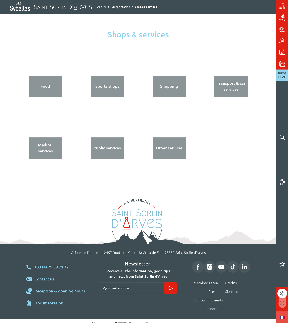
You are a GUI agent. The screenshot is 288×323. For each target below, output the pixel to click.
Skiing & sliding (248, 17)
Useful (248, 64)
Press (212, 291)
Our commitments (208, 300)
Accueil (102, 6)
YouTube (221, 267)
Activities (248, 29)
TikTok (233, 267)
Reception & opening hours (59, 291)
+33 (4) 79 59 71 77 (51, 267)
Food (45, 86)
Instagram (209, 267)
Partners (210, 309)
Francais (282, 317)
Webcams (282, 182)
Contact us (44, 279)
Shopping (169, 86)
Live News (282, 75)
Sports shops (107, 86)
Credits (231, 283)
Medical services (45, 148)
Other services (169, 148)
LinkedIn (244, 267)
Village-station (248, 6)
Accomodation (248, 40)
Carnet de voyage (282, 264)
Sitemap (231, 291)
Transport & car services (231, 86)
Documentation (48, 303)
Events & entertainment (248, 52)
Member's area (206, 283)
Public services (107, 148)
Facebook (198, 267)
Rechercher (282, 137)
